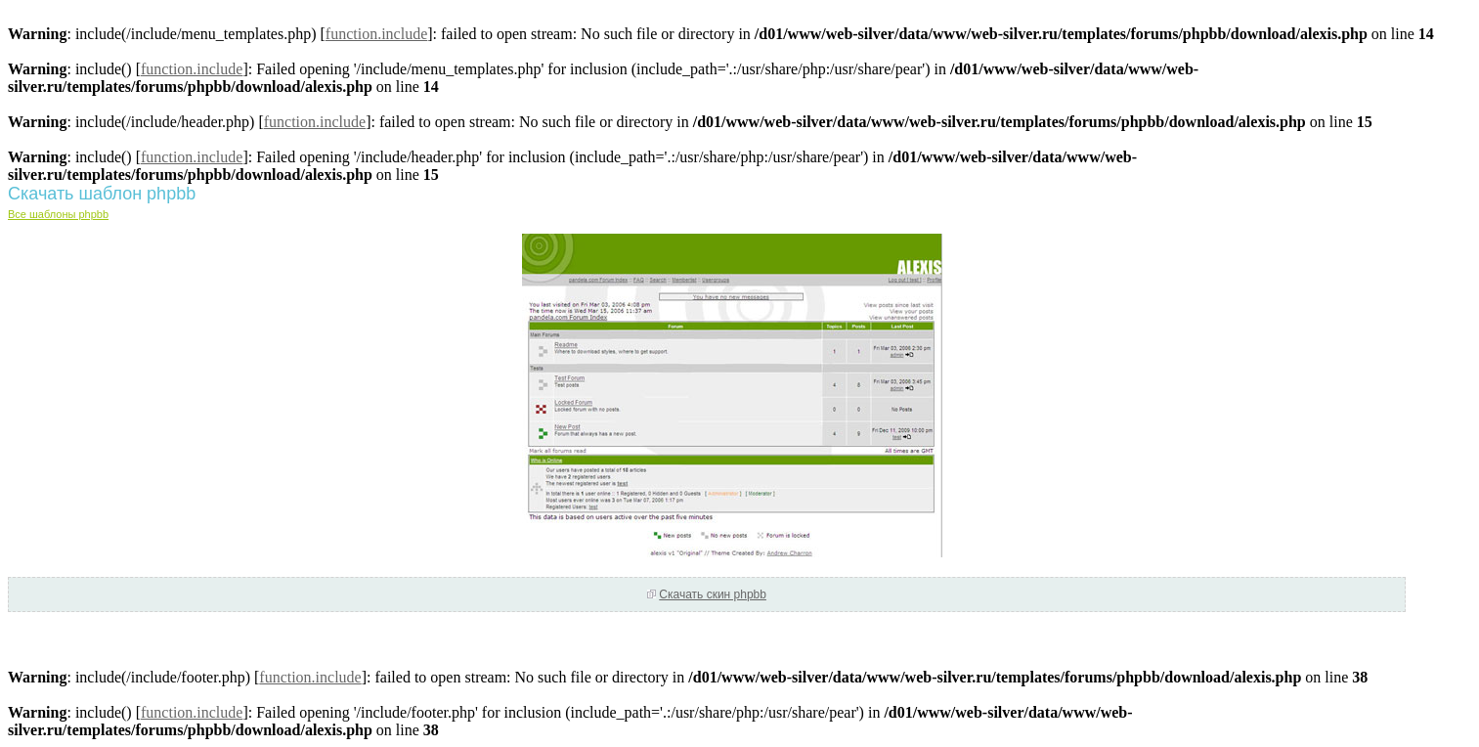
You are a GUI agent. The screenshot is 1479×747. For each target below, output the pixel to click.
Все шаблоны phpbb (58, 214)
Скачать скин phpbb (712, 594)
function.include (376, 33)
